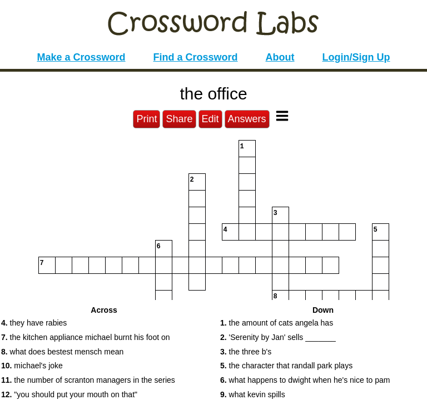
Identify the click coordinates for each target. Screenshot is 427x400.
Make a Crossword (81, 57)
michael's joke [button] (32, 365)
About (280, 57)
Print (146, 118)
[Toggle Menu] (282, 116)
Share (179, 118)
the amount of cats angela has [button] (276, 322)
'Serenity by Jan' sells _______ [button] (278, 337)
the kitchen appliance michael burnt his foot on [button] (85, 337)
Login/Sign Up (356, 57)
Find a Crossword (195, 57)
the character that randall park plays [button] (286, 365)
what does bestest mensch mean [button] (62, 351)
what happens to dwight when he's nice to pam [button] (305, 380)
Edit (210, 118)
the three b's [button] (245, 351)
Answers (247, 118)
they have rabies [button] (34, 322)
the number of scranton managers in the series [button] (88, 380)
